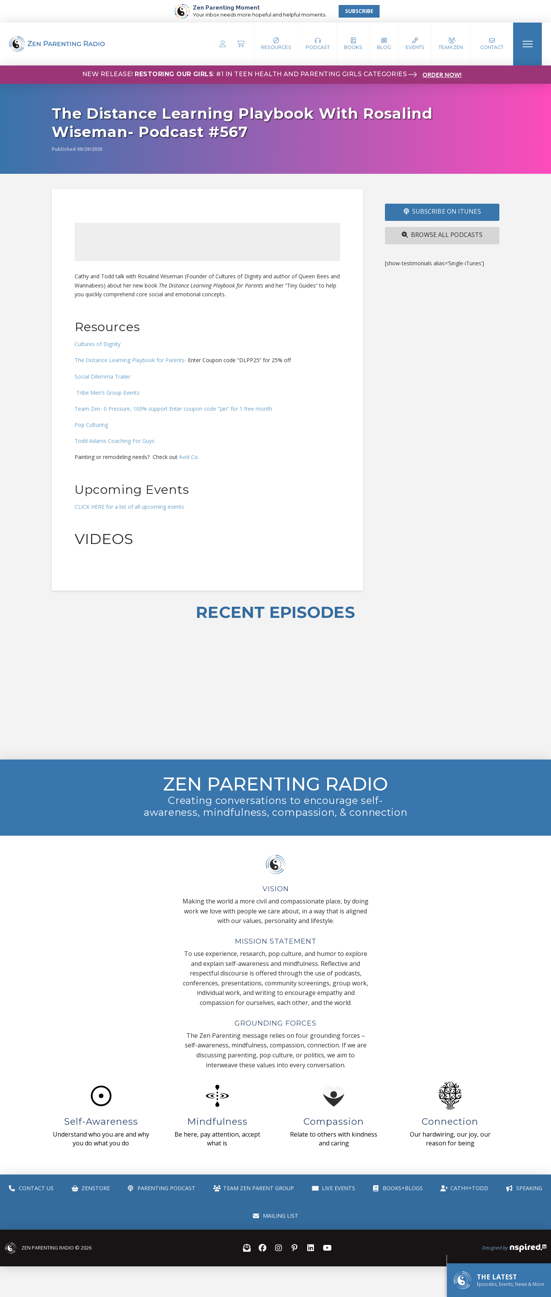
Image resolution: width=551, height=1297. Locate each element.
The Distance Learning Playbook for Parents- (130, 360)
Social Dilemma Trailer (102, 376)
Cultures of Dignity (98, 344)
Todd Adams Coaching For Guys (115, 440)
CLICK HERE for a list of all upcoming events (129, 506)
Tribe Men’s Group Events (107, 392)
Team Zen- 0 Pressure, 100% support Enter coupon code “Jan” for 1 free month (173, 408)
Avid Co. (189, 457)
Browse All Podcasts (442, 234)
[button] (317, 44)
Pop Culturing (91, 424)
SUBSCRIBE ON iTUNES (442, 211)
